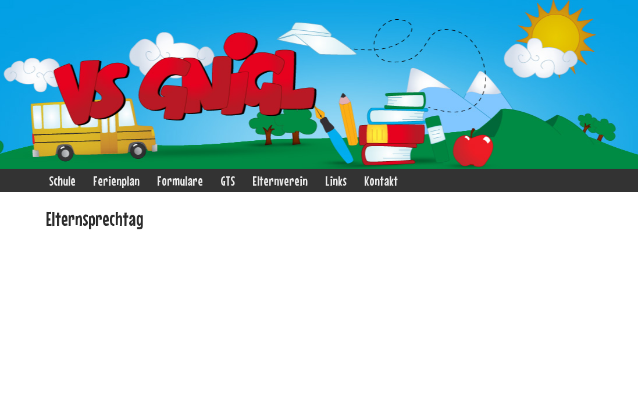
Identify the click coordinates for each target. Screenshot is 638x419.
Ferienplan (116, 181)
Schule (62, 181)
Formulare (180, 181)
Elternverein (280, 181)
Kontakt (381, 181)
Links (336, 181)
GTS (227, 181)
